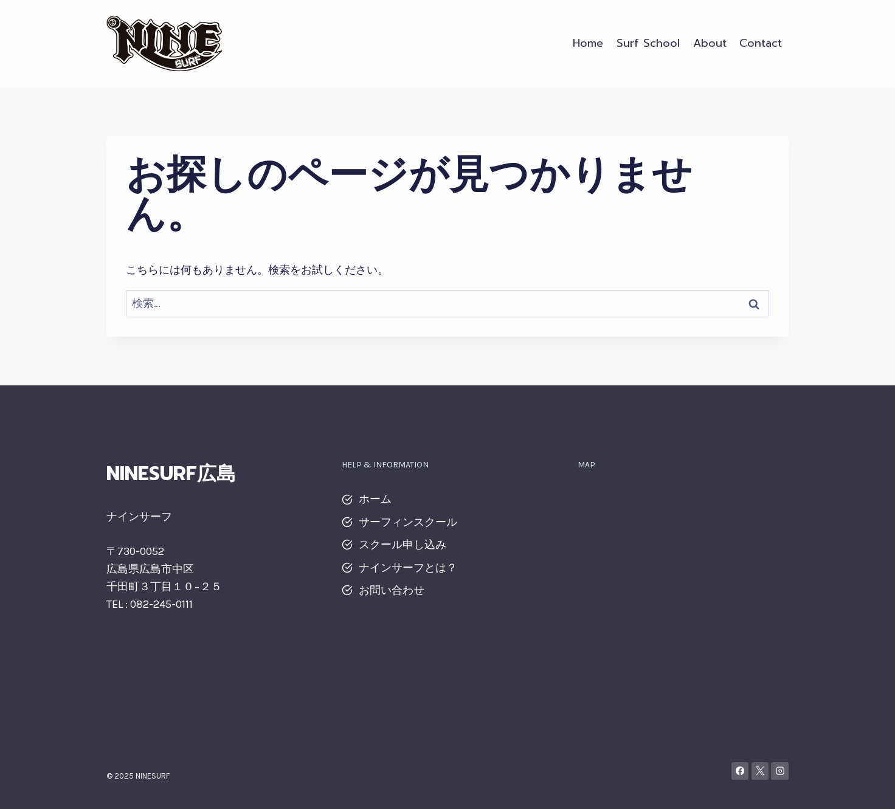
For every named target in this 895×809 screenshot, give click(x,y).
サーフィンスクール (408, 522)
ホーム (375, 499)
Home (588, 43)
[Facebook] (740, 771)
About (710, 43)
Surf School (648, 43)
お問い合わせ (391, 590)
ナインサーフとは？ (408, 567)
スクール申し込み (402, 544)
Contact (760, 43)
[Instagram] (780, 771)
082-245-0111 (161, 604)
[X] (760, 771)
